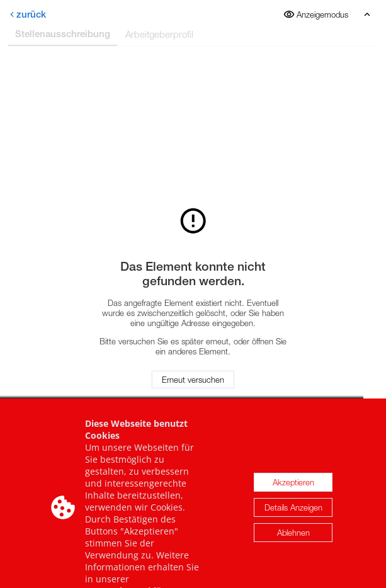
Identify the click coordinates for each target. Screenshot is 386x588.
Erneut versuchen (193, 380)
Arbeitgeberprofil (159, 34)
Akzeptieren (293, 490)
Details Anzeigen (293, 516)
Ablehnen (293, 541)
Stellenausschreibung (62, 33)
